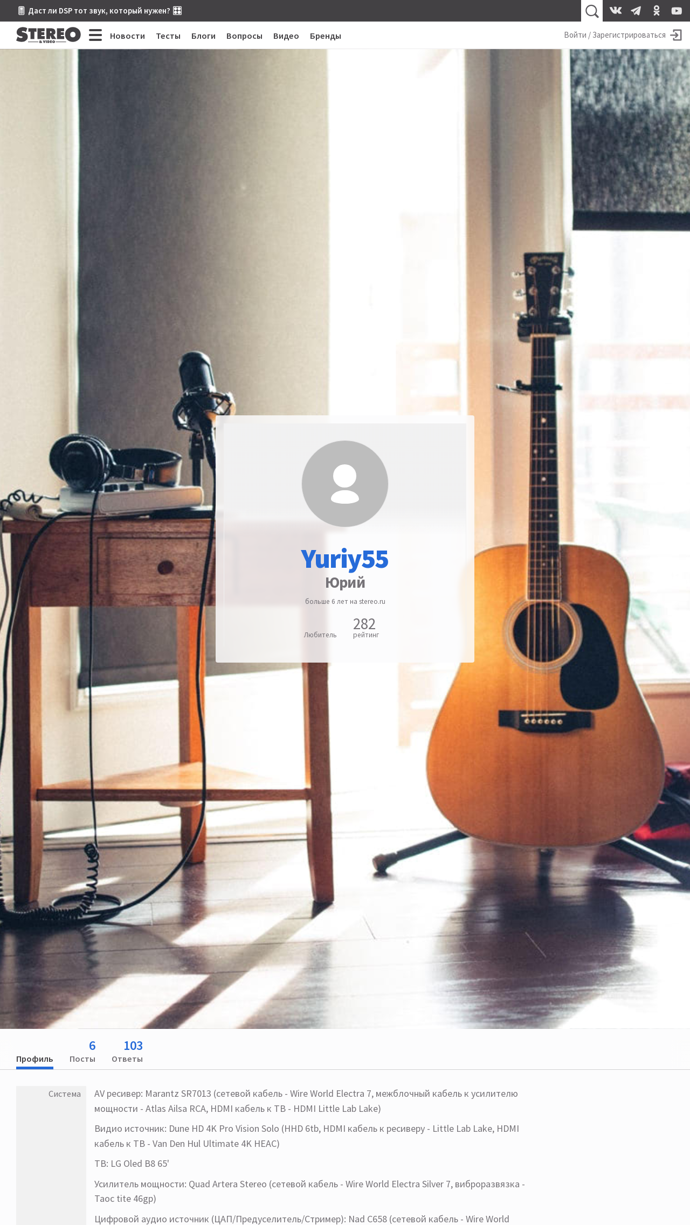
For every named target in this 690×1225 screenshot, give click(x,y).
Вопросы (244, 35)
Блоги (203, 35)
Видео (286, 35)
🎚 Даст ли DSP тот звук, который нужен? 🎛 (99, 10)
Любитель (320, 634)
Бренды (325, 35)
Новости (127, 35)
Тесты (168, 35)
